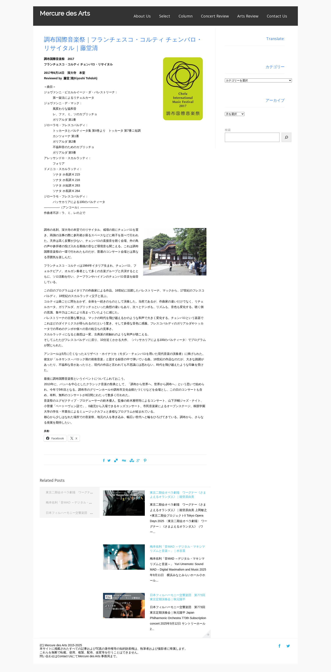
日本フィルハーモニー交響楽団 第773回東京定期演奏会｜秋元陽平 (91, 513)
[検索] (286, 137)
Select (164, 16)
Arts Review (247, 16)
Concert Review (215, 16)
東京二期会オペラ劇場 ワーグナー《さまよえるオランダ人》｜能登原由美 (96, 492)
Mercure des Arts (65, 13)
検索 (228, 130)
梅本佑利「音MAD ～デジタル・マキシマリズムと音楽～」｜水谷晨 (91, 502)
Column (186, 16)
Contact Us (277, 16)
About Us (142, 16)
